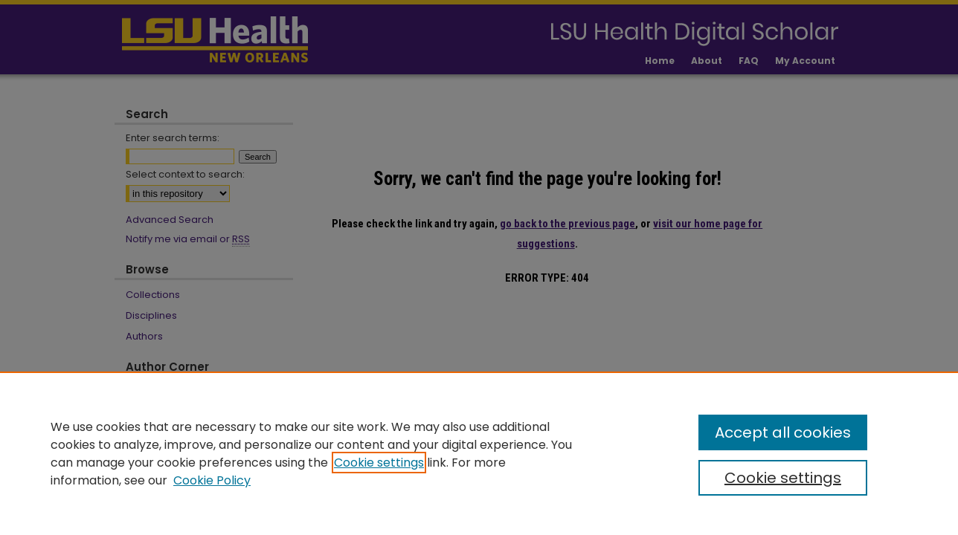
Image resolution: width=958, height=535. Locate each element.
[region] (479, 453)
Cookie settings (379, 462)
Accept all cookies (783, 432)
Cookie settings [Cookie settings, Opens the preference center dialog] (782, 477)
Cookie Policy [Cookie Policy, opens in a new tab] (212, 480)
